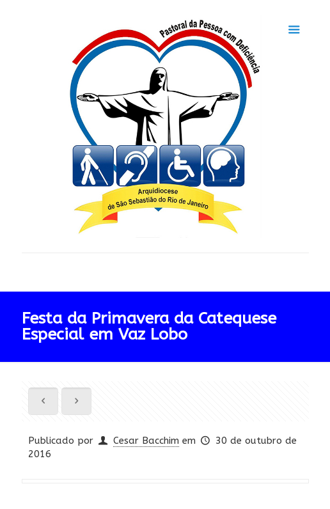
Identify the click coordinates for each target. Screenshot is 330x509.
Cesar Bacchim (146, 440)
